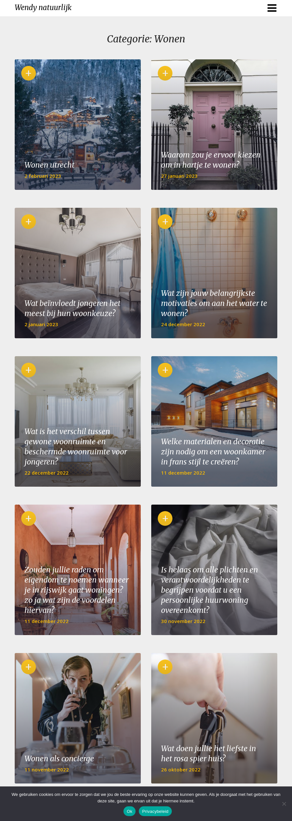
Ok (129, 811)
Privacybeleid (155, 811)
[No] (284, 803)
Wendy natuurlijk (43, 7)
